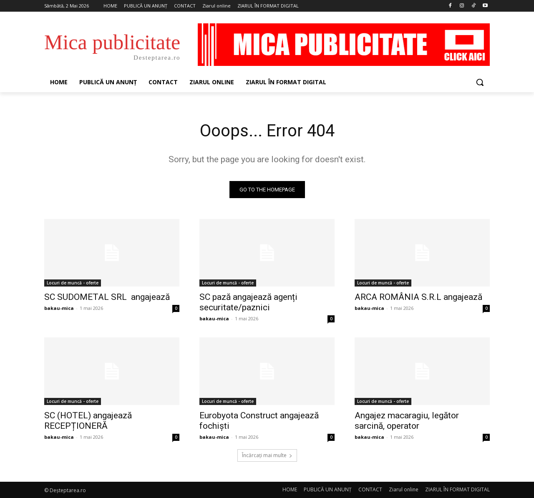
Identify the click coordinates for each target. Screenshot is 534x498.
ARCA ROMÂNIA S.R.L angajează (418, 297)
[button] (480, 82)
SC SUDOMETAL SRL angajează (107, 297)
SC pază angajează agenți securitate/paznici (248, 302)
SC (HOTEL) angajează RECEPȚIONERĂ (88, 420)
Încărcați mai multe (267, 455)
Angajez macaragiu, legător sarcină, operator (407, 420)
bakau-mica (59, 308)
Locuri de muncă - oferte (72, 283)
